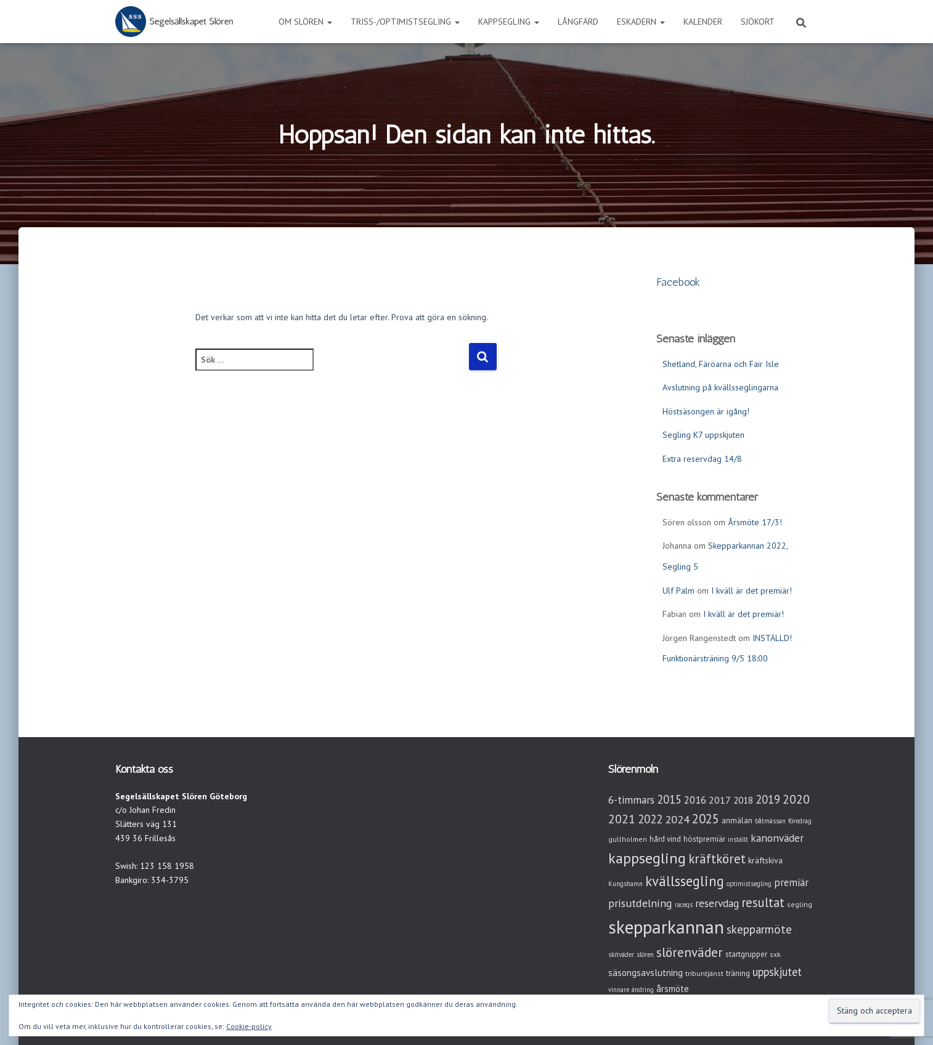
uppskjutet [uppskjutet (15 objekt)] (777, 971)
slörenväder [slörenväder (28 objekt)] (689, 952)
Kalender (702, 21)
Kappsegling (508, 21)
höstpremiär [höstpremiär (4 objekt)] (704, 839)
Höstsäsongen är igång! (705, 411)
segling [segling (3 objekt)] (799, 904)
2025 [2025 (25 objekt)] (705, 818)
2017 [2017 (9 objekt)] (720, 800)
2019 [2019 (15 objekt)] (768, 799)
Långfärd (578, 21)
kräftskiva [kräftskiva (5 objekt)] (765, 860)
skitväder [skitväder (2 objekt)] (621, 954)
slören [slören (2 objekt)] (645, 954)
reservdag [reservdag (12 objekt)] (717, 903)
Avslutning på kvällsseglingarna (720, 387)
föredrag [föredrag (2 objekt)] (800, 821)
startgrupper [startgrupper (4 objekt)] (746, 954)
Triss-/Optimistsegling (405, 21)
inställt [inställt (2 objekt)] (738, 839)
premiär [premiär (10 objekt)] (791, 882)
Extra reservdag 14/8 (702, 458)
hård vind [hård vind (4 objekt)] (665, 839)
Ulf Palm (678, 590)
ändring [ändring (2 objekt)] (643, 989)
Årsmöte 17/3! (755, 522)
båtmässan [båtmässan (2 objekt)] (770, 821)
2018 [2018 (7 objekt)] (743, 800)
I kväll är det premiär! (751, 590)
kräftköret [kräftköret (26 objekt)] (717, 858)
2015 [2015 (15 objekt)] (669, 799)
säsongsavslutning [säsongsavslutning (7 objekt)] (645, 972)
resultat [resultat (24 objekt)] (762, 902)
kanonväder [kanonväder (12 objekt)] (777, 838)
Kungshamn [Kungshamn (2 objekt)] (625, 883)
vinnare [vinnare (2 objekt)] (618, 989)
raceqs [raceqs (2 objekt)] (684, 904)
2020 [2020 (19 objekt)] (796, 799)
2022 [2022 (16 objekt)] (650, 819)
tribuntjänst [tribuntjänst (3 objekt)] (704, 973)
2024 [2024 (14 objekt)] (677, 819)
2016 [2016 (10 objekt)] (695, 800)
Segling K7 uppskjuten (703, 434)
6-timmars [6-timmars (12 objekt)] (631, 800)
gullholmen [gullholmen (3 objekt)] (627, 839)
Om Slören (305, 21)
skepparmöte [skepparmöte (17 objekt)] (759, 929)
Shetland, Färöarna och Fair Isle (720, 363)
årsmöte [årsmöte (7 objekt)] (672, 989)
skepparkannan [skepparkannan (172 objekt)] (666, 926)
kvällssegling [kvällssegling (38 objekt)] (684, 881)
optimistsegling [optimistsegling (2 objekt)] (749, 883)
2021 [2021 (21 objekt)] (621, 818)
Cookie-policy (249, 1026)
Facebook (678, 282)
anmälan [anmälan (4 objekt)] (737, 820)
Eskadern (641, 21)
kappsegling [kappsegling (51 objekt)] (647, 858)
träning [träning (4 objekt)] (738, 973)
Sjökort (758, 21)
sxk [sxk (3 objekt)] (775, 954)
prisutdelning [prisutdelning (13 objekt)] (640, 903)
